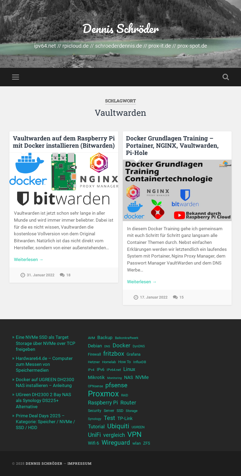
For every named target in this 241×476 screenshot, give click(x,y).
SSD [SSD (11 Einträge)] (120, 410)
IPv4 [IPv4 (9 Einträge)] (91, 370)
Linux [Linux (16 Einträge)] (129, 369)
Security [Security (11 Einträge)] (94, 410)
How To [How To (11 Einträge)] (124, 362)
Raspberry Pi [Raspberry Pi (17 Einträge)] (103, 403)
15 (181, 297)
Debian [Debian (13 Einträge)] (95, 345)
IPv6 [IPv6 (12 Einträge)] (100, 369)
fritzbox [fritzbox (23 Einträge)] (113, 353)
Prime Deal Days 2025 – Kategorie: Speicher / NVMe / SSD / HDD (45, 421)
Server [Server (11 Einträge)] (109, 410)
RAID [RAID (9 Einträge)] (124, 395)
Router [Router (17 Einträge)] (128, 403)
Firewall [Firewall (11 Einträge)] (94, 354)
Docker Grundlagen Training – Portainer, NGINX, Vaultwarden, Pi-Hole (172, 145)
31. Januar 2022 (40, 275)
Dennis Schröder (120, 28)
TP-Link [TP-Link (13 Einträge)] (125, 418)
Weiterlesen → (28, 259)
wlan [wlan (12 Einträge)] (136, 443)
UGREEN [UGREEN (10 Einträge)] (138, 427)
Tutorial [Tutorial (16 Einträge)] (96, 427)
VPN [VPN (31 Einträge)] (134, 434)
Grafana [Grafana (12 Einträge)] (133, 354)
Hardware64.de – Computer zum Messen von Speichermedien (44, 364)
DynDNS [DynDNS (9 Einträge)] (139, 346)
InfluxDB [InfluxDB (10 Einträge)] (139, 362)
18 (68, 275)
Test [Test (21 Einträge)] (109, 418)
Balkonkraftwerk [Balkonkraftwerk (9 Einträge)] (126, 338)
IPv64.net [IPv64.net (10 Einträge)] (114, 370)
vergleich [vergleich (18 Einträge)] (114, 435)
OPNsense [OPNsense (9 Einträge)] (95, 386)
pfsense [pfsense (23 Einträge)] (116, 385)
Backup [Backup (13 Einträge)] (105, 337)
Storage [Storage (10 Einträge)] (132, 411)
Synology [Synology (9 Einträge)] (94, 419)
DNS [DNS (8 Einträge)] (107, 346)
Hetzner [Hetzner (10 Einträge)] (94, 362)
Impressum (80, 463)
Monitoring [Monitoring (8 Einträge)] (114, 378)
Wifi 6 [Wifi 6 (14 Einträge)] (93, 443)
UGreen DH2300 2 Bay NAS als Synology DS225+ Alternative (43, 400)
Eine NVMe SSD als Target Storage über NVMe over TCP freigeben (45, 343)
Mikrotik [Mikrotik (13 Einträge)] (96, 377)
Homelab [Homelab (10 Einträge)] (109, 362)
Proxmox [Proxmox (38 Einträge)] (103, 393)
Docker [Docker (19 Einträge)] (121, 345)
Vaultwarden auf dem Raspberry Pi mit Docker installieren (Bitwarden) (64, 141)
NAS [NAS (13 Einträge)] (128, 377)
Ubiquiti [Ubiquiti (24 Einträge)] (118, 426)
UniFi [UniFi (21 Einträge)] (94, 435)
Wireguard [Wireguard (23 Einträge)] (116, 442)
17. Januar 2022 (154, 297)
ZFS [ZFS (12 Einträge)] (146, 443)
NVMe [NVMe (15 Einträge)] (142, 377)
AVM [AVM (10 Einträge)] (91, 338)
